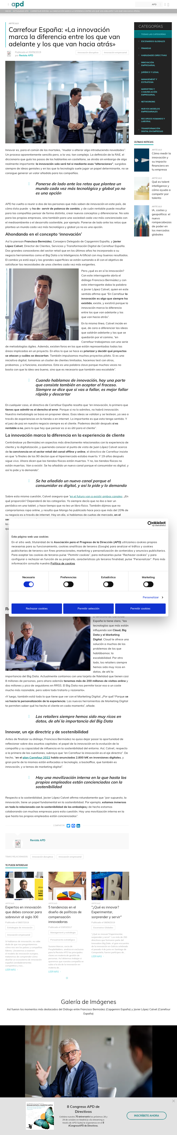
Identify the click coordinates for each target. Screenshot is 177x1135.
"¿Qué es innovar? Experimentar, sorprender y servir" (106, 912)
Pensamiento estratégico (62, 939)
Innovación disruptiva (88, 52)
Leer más (10, 969)
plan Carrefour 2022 (36, 757)
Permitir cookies (140, 608)
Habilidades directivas (154, 55)
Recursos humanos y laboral (153, 120)
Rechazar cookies (36, 608)
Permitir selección (88, 608)
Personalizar (151, 597)
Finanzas (146, 48)
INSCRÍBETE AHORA (146, 1115)
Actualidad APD (20, 11)
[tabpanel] (24, 922)
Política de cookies (62, 563)
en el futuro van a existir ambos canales (96, 496)
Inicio (8, 11)
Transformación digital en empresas (152, 130)
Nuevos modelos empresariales (150, 110)
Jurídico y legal (150, 72)
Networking (148, 101)
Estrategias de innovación (19, 927)
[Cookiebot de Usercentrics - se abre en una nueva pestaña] (150, 523)
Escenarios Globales (103, 927)
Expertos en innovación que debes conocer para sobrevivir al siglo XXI (23, 912)
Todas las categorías (153, 34)
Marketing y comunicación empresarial (149, 92)
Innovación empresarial (115, 52)
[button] (67, 978)
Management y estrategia (62, 932)
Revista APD (26, 55)
